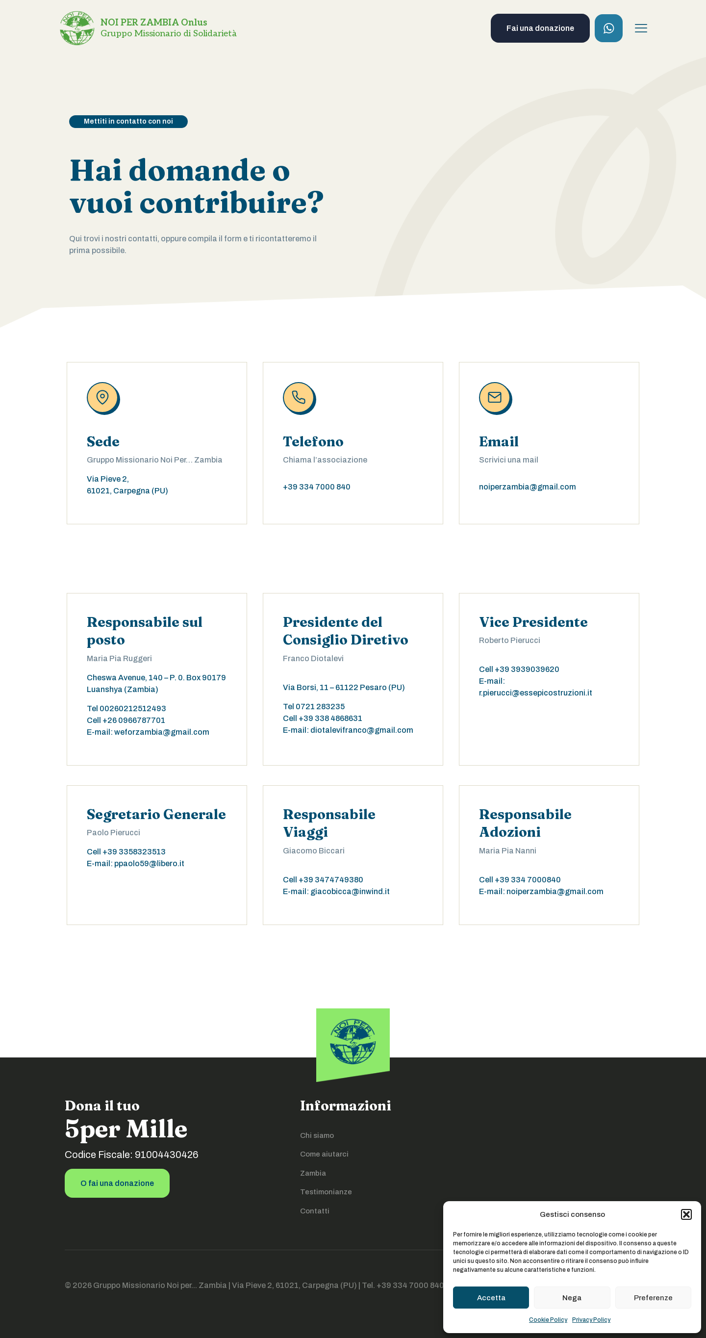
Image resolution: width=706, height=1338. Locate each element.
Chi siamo (317, 1135)
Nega (571, 1298)
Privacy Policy (591, 1319)
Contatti (314, 1211)
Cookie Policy (548, 1319)
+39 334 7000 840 (317, 487)
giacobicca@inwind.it (350, 891)
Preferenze (653, 1298)
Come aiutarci (324, 1154)
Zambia (313, 1173)
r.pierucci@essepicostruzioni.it (535, 693)
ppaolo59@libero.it (149, 863)
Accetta (491, 1298)
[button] (686, 1214)
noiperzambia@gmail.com (527, 487)
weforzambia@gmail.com (161, 732)
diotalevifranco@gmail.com (361, 730)
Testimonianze (326, 1192)
